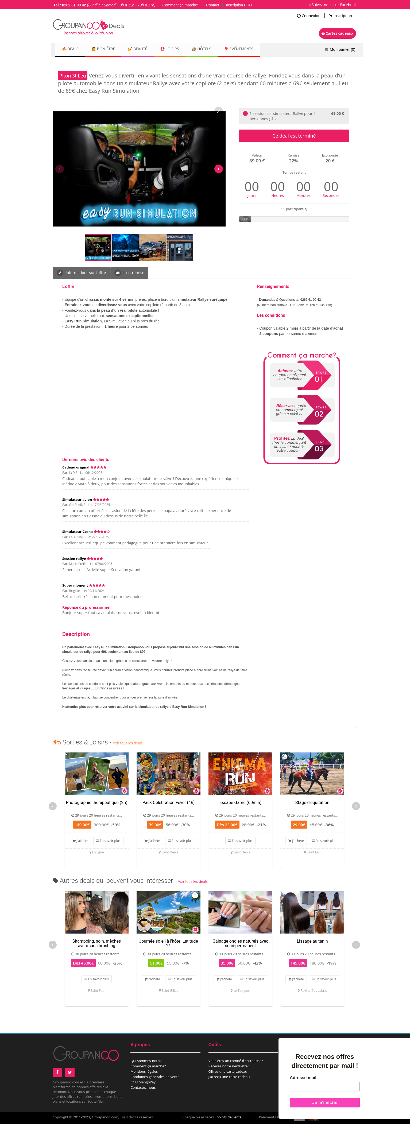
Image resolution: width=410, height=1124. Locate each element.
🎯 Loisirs (180, 49)
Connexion (308, 15)
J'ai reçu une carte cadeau (229, 1076)
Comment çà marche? (148, 1066)
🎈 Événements (255, 49)
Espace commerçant (302, 1071)
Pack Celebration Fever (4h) (168, 802)
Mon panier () (342, 49)
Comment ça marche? (181, 5)
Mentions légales (144, 1071)
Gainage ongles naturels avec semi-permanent (240, 944)
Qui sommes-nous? (145, 1060)
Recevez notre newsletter (228, 1066)
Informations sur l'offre (81, 273)
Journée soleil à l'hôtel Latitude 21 (168, 944)
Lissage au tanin (312, 941)
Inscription (340, 15)
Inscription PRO (239, 5)
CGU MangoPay (143, 1082)
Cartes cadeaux (337, 33)
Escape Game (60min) (240, 802)
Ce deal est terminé (294, 135)
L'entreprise (129, 273)
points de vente (229, 1117)
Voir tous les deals (127, 743)
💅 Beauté (145, 49)
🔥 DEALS (71, 49)
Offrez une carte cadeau (227, 1071)
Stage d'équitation (312, 802)
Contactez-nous (143, 1087)
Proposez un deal (300, 1060)
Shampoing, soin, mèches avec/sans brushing (96, 944)
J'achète (80, 840)
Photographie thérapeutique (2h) (96, 802)
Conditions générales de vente (154, 1076)
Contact (212, 5)
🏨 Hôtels (215, 49)
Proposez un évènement (306, 1066)
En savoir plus (108, 840)
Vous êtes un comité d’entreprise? (235, 1060)
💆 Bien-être (107, 49)
